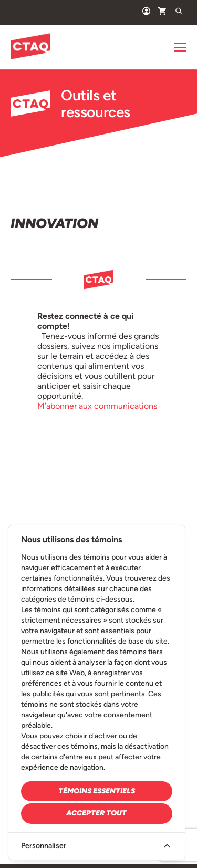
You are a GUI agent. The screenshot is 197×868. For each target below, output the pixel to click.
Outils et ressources (70, 103)
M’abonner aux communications (97, 406)
